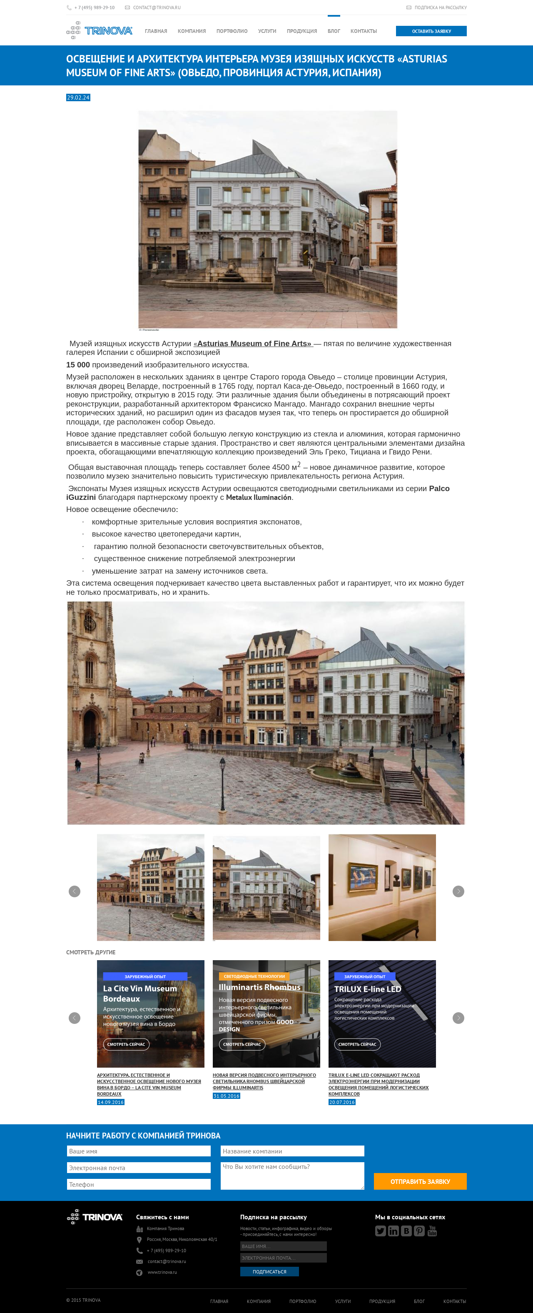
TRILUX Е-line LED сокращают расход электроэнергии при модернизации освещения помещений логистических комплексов (382, 1028)
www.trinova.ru (162, 1272)
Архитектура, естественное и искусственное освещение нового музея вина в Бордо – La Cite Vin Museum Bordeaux (150, 1028)
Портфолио (232, 31)
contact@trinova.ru (157, 7)
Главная (156, 31)
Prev (74, 891)
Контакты (364, 31)
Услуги (267, 31)
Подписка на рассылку (441, 7)
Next (458, 891)
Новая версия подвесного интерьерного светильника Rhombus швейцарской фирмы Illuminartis (266, 1025)
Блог (334, 31)
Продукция (302, 31)
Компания (192, 31)
